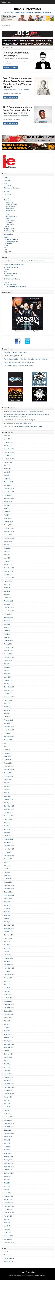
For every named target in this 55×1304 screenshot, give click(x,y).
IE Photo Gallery (9, 231)
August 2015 (8, 859)
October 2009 (8, 1090)
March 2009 (7, 1113)
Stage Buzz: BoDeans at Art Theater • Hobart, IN (19, 362)
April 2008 (7, 1150)
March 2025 (7, 478)
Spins (5, 250)
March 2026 (7, 439)
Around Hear (10, 202)
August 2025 (8, 462)
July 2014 (7, 902)
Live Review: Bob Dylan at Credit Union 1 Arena (27, 426)
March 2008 (7, 1153)
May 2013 (7, 948)
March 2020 (7, 677)
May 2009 (7, 1107)
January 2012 (8, 1001)
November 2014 (9, 889)
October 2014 (8, 892)
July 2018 (7, 743)
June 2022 (7, 588)
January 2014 (8, 922)
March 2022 (7, 598)
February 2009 (8, 1117)
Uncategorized (8, 234)
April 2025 (7, 475)
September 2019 (9, 697)
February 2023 (8, 561)
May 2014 (7, 908)
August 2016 (8, 819)
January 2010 (8, 1080)
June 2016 (7, 826)
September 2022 (9, 578)
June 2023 (7, 548)
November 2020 (9, 650)
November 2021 (9, 611)
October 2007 (8, 1170)
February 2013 (8, 958)
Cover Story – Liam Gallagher (26, 420)
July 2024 (7, 505)
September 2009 (9, 1094)
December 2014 (9, 885)
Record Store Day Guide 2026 (13, 356)
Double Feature (10, 210)
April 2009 (7, 1110)
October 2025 (8, 455)
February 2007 (8, 1196)
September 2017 (9, 776)
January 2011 (8, 1041)
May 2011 (7, 1027)
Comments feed (9, 1258)
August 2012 (8, 978)
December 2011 (9, 1004)
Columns (6, 200)
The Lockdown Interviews (12, 188)
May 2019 (7, 710)
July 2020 (7, 664)
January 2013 (8, 961)
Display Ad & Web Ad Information (14, 264)
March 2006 (7, 1232)
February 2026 (8, 442)
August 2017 (8, 779)
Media (8, 218)
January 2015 (8, 882)
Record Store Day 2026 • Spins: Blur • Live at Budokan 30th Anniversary (26, 359)
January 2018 (8, 763)
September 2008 (9, 1133)
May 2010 (7, 1067)
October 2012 (8, 971)
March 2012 (7, 994)
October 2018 (8, 733)
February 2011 (8, 1037)
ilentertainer (6, 58)
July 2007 (7, 1180)
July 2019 (7, 703)
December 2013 (9, 925)
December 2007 (9, 1163)
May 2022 (7, 591)
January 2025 (8, 485)
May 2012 (7, 988)
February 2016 (8, 839)
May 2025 (7, 472)
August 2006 (8, 1216)
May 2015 (7, 869)
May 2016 (7, 829)
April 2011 (7, 1031)
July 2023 (7, 545)
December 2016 (9, 806)
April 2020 (7, 674)
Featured (7, 184)
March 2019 (7, 717)
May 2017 (7, 789)
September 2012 (9, 974)
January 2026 (8, 445)
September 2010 (9, 1054)
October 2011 (8, 1011)
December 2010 (9, 1044)
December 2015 (9, 846)
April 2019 (7, 713)
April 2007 (7, 1189)
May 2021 (7, 631)
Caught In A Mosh (11, 204)
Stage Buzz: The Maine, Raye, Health (15, 352)
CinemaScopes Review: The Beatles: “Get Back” (28, 411)
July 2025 (7, 465)
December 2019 (9, 687)
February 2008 (8, 1156)
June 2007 (7, 1183)
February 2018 (8, 760)
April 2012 (7, 991)
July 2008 (7, 1140)
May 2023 (7, 551)
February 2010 (8, 1077)
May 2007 (7, 1186)
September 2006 (9, 1213)
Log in (6, 1251)
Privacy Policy (8, 276)
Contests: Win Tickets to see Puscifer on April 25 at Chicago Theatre (25, 261)
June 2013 (7, 945)
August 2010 (8, 1057)
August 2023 (8, 541)
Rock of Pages (10, 220)
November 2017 (9, 769)
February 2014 (8, 918)
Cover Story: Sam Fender (23, 423)
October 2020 (8, 654)
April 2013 (7, 951)
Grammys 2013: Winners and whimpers (16, 54)
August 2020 (8, 660)
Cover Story (7, 180)
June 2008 (7, 1143)
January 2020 (8, 683)
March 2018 (7, 756)
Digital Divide (10, 208)
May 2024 (7, 512)
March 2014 (7, 915)
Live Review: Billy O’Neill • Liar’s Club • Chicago (18, 365)
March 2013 (7, 955)
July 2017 (7, 783)
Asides (6, 177)
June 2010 (7, 1064)
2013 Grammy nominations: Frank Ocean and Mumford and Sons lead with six (17, 110)
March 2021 (7, 637)
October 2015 (8, 852)
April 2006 (7, 1229)
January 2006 (8, 1239)
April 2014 (7, 912)
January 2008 (8, 1160)
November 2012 (9, 968)
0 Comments (25, 89)
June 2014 (7, 905)
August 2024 (8, 502)
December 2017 (9, 766)
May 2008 (7, 1146)
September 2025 (9, 459)
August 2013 (8, 938)
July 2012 (7, 981)
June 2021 (7, 627)
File (7, 212)
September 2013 (9, 935)
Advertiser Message (12, 241)
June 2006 (7, 1222)
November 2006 (9, 1206)
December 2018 (9, 726)
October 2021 (8, 614)
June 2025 (7, 469)
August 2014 (8, 898)
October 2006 (8, 1209)
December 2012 (9, 965)
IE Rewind (7, 191)
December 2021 (9, 607)
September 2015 (9, 855)
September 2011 (9, 1014)
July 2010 (7, 1060)
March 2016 (7, 836)
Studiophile (9, 222)
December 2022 (9, 568)
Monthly (6, 198)
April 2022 (7, 594)
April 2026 (7, 435)
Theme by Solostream (40, 1275)
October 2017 (8, 773)
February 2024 (8, 521)
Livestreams (7, 194)
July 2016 (7, 822)
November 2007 (9, 1166)
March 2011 (7, 1034)
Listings (6, 282)
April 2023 (7, 555)
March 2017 (7, 796)
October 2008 (8, 1130)
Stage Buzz (7, 252)
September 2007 (9, 1173)
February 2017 (8, 799)
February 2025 (8, 482)
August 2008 (8, 1137)
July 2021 (7, 624)
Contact (6, 269)
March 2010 (7, 1074)
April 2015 (7, 872)
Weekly (6, 237)
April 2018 (7, 753)
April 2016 (7, 832)
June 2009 (7, 1103)
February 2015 (8, 879)
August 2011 (8, 1017)
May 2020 (7, 670)
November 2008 (9, 1127)
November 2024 (9, 492)
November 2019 (9, 690)
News (5, 247)
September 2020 (9, 657)
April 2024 (7, 515)
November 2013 (9, 928)
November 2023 (9, 531)
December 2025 (9, 449)
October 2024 (8, 495)
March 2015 (7, 875)
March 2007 (7, 1193)
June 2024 (7, 508)
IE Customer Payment (10, 273)
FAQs (5, 271)
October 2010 (8, 1051)
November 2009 (9, 1087)
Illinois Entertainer (27, 9)
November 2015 (9, 849)
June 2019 (7, 707)
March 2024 (7, 518)
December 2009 (9, 1084)
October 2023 (8, 535)
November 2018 (9, 730)
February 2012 (8, 998)
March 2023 (7, 558)
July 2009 (7, 1100)
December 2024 (9, 488)
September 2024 (9, 498)
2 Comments (24, 58)
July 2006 (7, 1219)
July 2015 (7, 862)
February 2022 (8, 601)
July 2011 (7, 1021)
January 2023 (8, 564)
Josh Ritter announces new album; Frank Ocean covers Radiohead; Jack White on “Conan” (17, 82)
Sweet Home (10, 224)
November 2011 (9, 1008)
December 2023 (9, 528)
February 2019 (8, 720)
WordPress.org (8, 1261)
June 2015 (7, 865)
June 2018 (7, 746)
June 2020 (7, 667)
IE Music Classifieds (10, 284)
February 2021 (8, 641)
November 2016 (9, 809)
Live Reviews (8, 243)
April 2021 (7, 634)
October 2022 (8, 574)
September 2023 (9, 538)
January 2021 (8, 644)
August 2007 (8, 1176)
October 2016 (8, 812)
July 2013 (7, 941)
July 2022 (7, 584)
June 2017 (7, 786)
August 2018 (8, 740)
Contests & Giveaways (11, 239)
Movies (6, 245)
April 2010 (7, 1070)
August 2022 (8, 581)
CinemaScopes (10, 206)
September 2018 (9, 736)
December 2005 (9, 1242)
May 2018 (7, 750)
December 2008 (9, 1123)
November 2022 (9, 571)
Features (6, 226)
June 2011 (7, 1024)
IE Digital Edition (9, 229)
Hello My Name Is (9, 186)
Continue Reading (10, 67)
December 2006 (9, 1203)
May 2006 (7, 1226)
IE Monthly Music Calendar (12, 279)
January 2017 (8, 803)
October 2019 (8, 693)
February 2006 (8, 1236)
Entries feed (7, 1255)
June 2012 (7, 984)
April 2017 (7, 793)
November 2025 (9, 452)
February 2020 (8, 680)
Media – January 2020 (21, 416)
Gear (7, 214)
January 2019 (8, 723)
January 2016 (8, 842)
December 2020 (9, 647)
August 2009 (8, 1097)
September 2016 (9, 816)
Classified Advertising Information (16, 286)
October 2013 (8, 932)
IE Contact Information (11, 267)
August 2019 (8, 700)
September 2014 (9, 895)
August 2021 (8, 621)
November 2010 (9, 1047)
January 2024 (8, 525)
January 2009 (8, 1120)
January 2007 (8, 1199)
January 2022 (8, 604)
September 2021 (9, 617)
